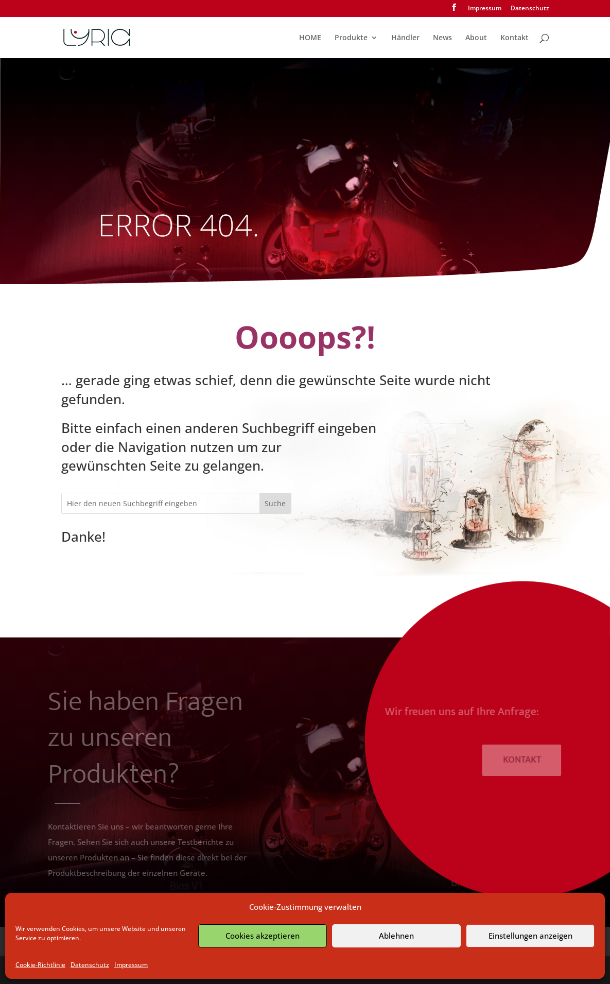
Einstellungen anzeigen (530, 935)
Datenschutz (90, 964)
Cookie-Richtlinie (40, 964)
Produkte (351, 38)
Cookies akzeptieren (262, 935)
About (476, 38)
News (442, 38)
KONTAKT (527, 760)
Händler (405, 38)
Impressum (131, 964)
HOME (310, 38)
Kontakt (514, 38)
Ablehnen (396, 935)
